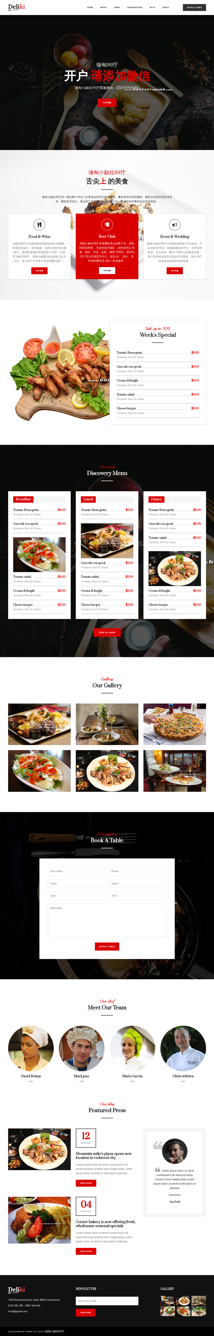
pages (166, 7)
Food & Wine (39, 237)
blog (152, 7)
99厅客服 (107, 102)
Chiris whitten (183, 1076)
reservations (134, 7)
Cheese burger (126, 408)
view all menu (107, 632)
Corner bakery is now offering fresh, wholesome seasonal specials (105, 1224)
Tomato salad (125, 394)
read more (86, 1183)
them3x (29, 1332)
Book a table (194, 7)
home (90, 7)
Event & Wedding (174, 237)
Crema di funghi (127, 380)
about (103, 7)
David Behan (31, 1076)
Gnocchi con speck (129, 367)
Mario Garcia (132, 1076)
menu (117, 7)
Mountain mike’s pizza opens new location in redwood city (103, 1156)
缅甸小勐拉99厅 (54, 1331)
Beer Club (107, 236)
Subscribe (85, 1313)
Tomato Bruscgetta (129, 353)
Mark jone (81, 1076)
